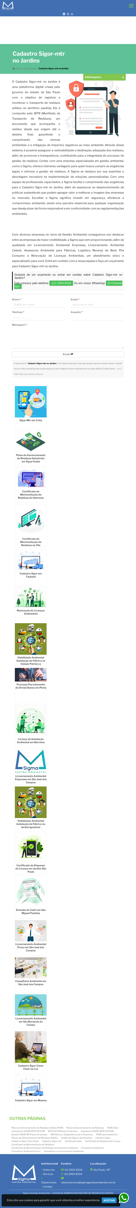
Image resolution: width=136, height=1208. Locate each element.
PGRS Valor (113, 1127)
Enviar (68, 354)
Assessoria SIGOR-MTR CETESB (97, 1130)
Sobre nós (49, 1169)
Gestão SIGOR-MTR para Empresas (29, 1134)
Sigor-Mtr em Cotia (30, 419)
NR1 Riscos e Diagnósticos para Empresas (71, 1134)
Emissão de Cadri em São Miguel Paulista (31, 911)
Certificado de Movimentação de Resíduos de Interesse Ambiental (45, 1147)
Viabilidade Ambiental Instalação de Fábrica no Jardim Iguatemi (30, 823)
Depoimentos (48, 1182)
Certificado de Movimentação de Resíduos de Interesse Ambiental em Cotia (31, 496)
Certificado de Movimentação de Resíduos (33, 1144)
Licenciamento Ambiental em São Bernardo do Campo (30, 1021)
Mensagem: (19, 324)
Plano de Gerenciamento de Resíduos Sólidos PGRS (37, 1127)
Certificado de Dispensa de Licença (102, 1140)
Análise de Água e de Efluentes (76, 1137)
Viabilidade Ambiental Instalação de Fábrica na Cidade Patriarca (30, 660)
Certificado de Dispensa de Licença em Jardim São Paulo (30, 868)
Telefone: (18, 312)
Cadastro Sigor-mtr (52, 1140)
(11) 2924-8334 (61, 283)
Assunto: (77, 312)
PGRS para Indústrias (106, 1134)
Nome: (16, 299)
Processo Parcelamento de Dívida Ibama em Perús (30, 686)
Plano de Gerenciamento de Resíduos (85, 1127)
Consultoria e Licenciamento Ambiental (64, 1151)
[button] (131, 5)
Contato (47, 1186)
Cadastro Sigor (102, 1137)
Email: (75, 299)
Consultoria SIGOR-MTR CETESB (28, 1130)
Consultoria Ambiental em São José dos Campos (30, 982)
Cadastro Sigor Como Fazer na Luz (30, 1067)
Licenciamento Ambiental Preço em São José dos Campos (30, 947)
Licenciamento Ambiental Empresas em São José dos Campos (31, 779)
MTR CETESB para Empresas (63, 1130)
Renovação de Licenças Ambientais (31, 612)
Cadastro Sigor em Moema (31, 1099)
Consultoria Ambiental (92, 1147)
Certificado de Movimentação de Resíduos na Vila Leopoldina (30, 543)
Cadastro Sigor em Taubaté (31, 575)
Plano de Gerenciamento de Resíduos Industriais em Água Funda (30, 458)
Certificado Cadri (73, 1140)
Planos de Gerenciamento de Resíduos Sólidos (35, 1137)
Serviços (48, 1173)
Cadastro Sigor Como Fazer (25, 1140)
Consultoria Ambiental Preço (26, 1151)
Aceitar (109, 1200)
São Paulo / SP (101, 1169)
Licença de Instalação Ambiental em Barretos (31, 740)
